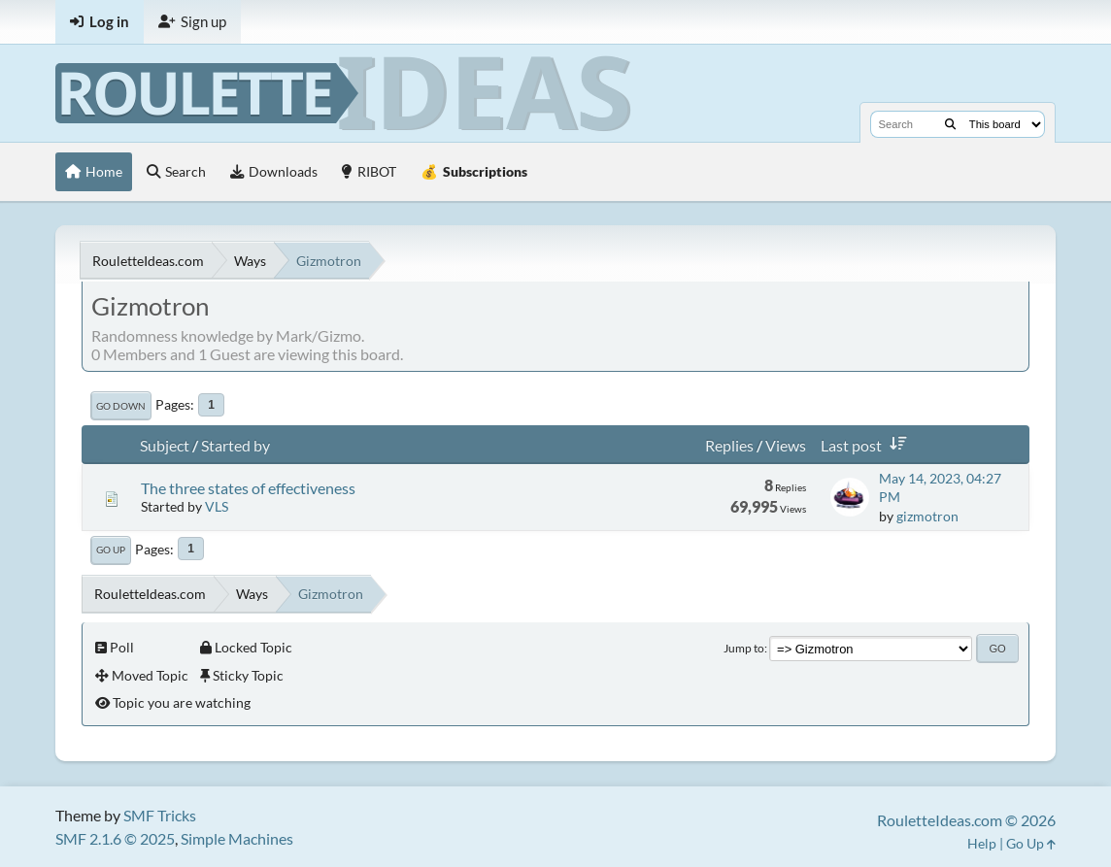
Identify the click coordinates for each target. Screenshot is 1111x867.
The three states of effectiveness (248, 488)
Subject (164, 445)
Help (981, 843)
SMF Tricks (159, 815)
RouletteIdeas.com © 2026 (966, 820)
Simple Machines (237, 838)
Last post (867, 445)
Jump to (744, 648)
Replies (729, 445)
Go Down (121, 406)
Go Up (110, 549)
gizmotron (927, 516)
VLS (216, 506)
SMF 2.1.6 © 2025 (115, 838)
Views (785, 445)
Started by (235, 445)
